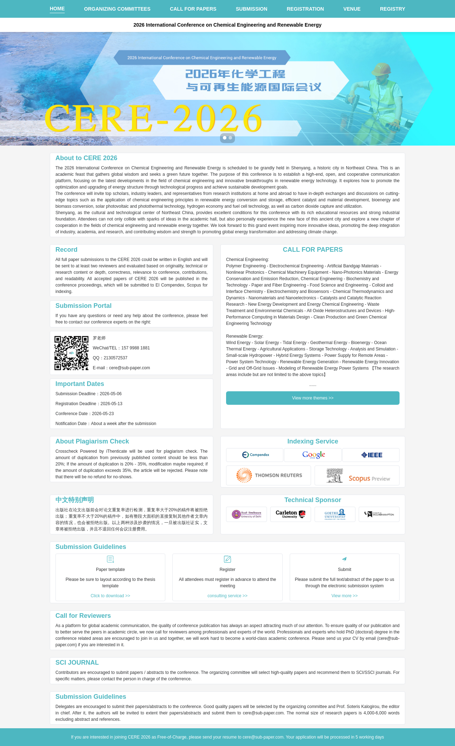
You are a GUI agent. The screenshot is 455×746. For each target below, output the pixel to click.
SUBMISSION (251, 9)
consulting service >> (228, 595)
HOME (57, 8)
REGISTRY (392, 9)
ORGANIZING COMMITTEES (117, 9)
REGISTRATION (305, 9)
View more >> (344, 595)
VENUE (351, 9)
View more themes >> (313, 398)
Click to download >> (110, 595)
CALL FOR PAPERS (193, 9)
